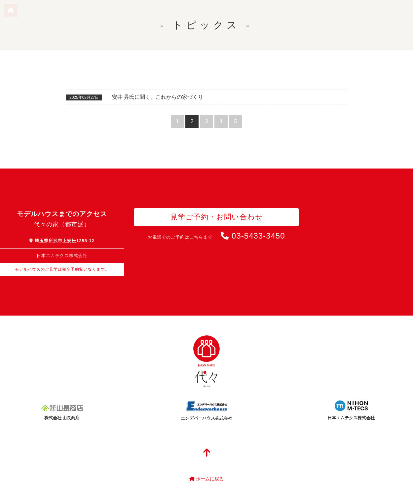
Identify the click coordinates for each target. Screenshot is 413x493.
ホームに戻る (206, 478)
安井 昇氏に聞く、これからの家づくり (157, 97)
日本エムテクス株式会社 (351, 417)
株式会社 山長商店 (62, 417)
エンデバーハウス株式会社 (206, 418)
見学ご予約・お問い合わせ (216, 217)
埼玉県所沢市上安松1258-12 (61, 240)
